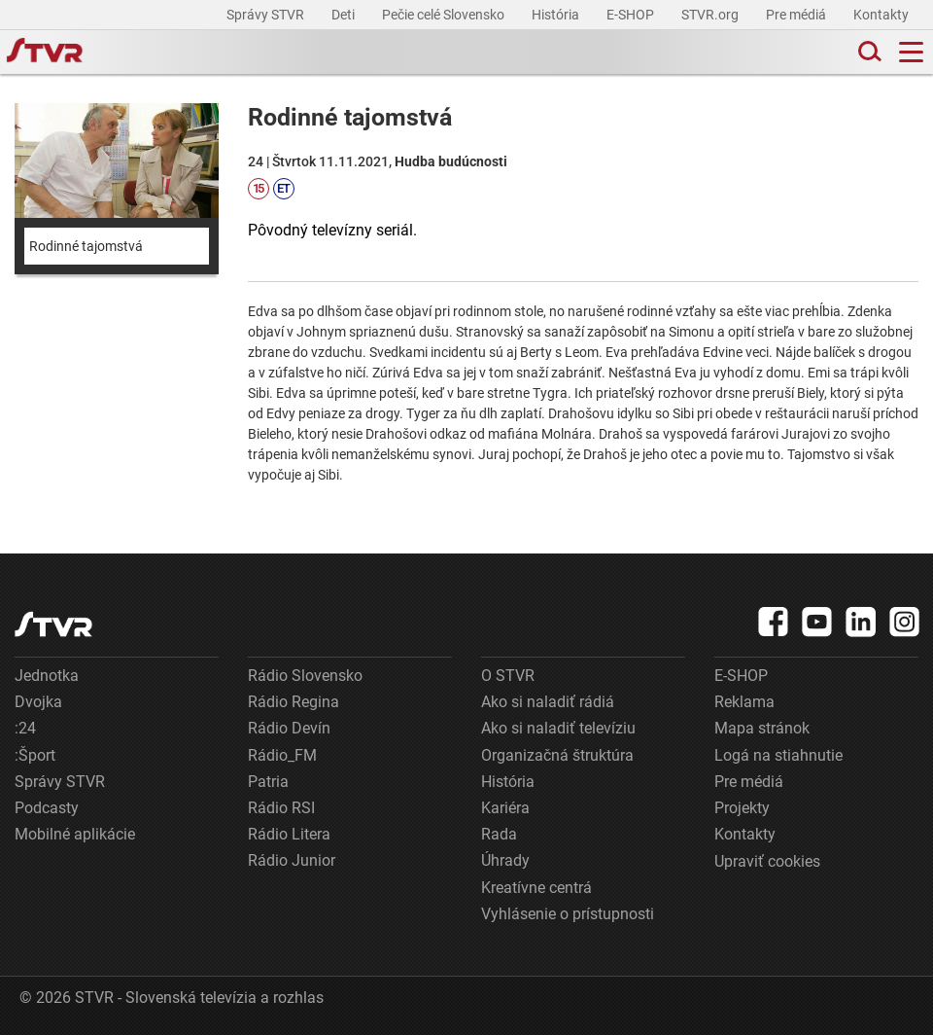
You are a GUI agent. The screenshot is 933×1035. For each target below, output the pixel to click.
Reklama (744, 702)
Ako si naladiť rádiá (547, 702)
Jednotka (47, 675)
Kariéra (505, 808)
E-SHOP (631, 14)
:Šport (35, 755)
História (557, 14)
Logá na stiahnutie (778, 755)
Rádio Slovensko (305, 675)
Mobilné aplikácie (75, 834)
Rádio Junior (291, 860)
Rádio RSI (281, 808)
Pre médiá (797, 14)
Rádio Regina (293, 702)
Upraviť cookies (767, 861)
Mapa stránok (762, 728)
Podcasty (47, 808)
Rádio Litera (289, 834)
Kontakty (881, 14)
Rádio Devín (289, 728)
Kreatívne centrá (536, 887)
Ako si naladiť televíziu (558, 728)
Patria (268, 781)
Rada (499, 834)
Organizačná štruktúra (557, 755)
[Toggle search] (868, 52)
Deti (344, 14)
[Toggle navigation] (911, 52)
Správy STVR (266, 14)
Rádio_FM (282, 755)
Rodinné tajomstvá (86, 246)
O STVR (508, 675)
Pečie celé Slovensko (444, 14)
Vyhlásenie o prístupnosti (567, 914)
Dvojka (38, 702)
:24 (25, 728)
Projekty (742, 808)
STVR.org (711, 14)
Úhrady (505, 860)
